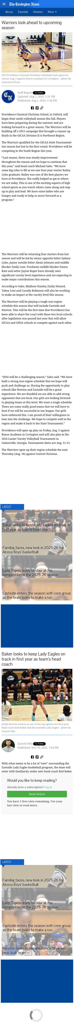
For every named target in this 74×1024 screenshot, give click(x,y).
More (53, 12)
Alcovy (9, 12)
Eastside (23, 12)
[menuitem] (53, 12)
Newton (38, 12)
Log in (48, 787)
